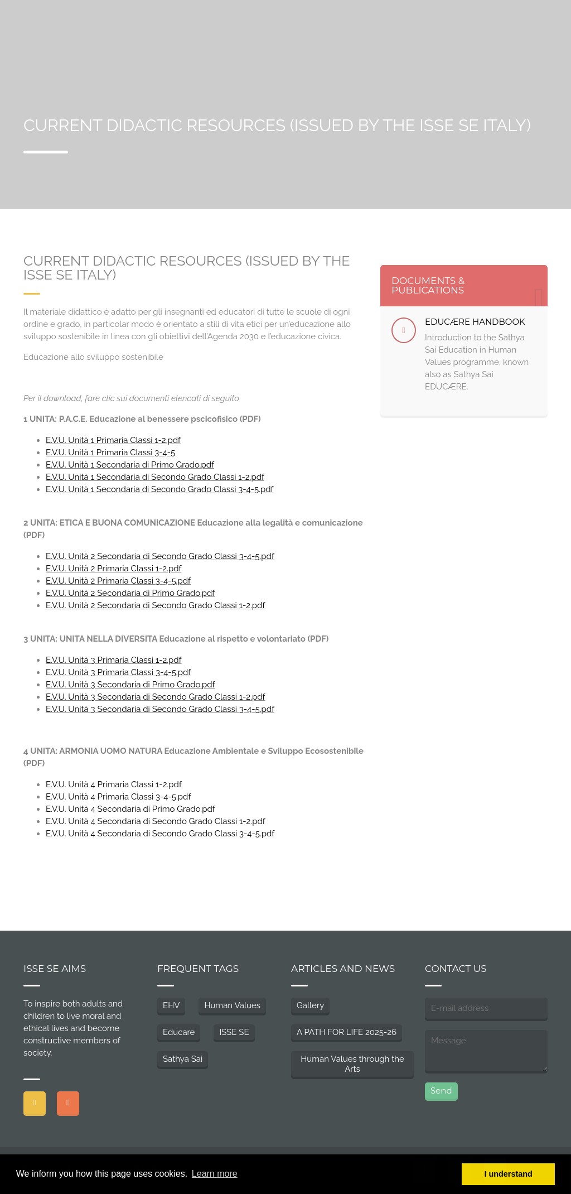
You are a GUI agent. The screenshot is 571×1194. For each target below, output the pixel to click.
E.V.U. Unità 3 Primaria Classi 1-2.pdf (114, 660)
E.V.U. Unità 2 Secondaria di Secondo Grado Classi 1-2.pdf (155, 605)
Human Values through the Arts (352, 1064)
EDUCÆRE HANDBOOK (475, 321)
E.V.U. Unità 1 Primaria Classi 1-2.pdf (113, 440)
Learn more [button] (215, 1173)
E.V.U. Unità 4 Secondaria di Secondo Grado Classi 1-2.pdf (155, 821)
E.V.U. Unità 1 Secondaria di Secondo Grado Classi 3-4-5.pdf (160, 489)
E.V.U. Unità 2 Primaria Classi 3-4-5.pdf (118, 581)
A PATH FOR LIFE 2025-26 (346, 1032)
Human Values (232, 1005)
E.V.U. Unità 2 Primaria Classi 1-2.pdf (113, 569)
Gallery (310, 1005)
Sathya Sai (182, 1059)
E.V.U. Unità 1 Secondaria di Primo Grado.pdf (130, 465)
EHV (171, 1005)
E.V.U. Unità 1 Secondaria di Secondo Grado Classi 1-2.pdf (155, 477)
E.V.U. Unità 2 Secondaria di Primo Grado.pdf (130, 593)
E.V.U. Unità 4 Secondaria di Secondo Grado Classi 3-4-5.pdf (160, 834)
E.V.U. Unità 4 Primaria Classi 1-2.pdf (114, 784)
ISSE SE (234, 1032)
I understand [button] (509, 1173)
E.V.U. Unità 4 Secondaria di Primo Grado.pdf (130, 809)
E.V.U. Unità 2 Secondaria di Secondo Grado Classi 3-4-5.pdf (160, 556)
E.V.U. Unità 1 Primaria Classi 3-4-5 (110, 452)
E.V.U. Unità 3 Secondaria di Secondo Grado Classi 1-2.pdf (155, 697)
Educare (179, 1032)
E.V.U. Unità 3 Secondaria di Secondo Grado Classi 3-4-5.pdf (160, 709)
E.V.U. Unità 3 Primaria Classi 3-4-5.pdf (118, 672)
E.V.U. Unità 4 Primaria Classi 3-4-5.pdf (118, 797)
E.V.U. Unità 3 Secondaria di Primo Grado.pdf (130, 685)
